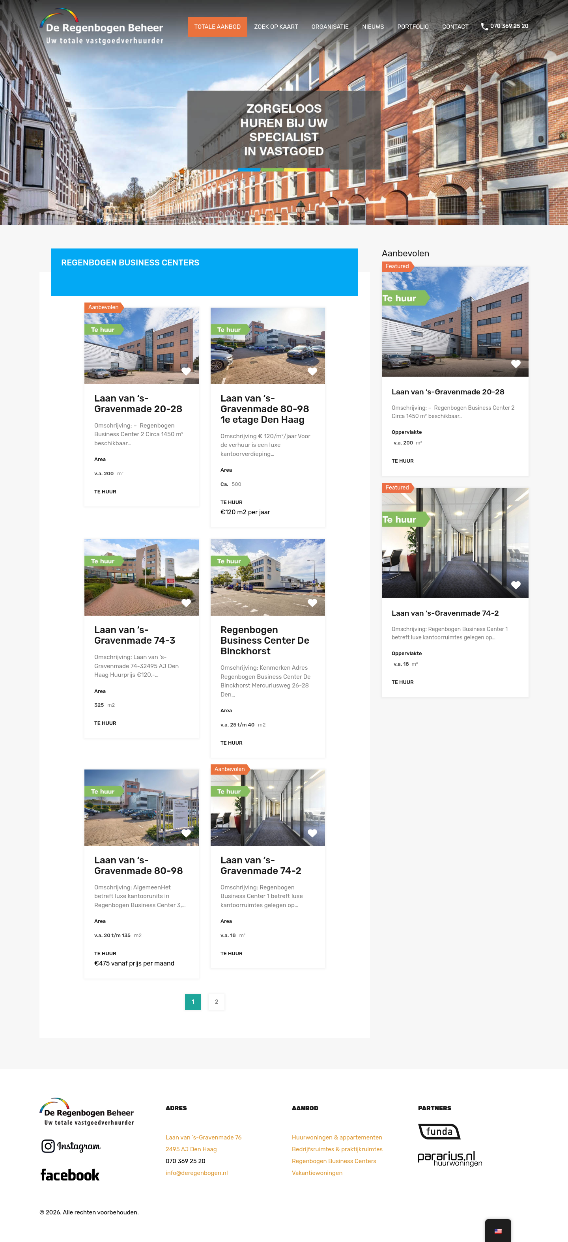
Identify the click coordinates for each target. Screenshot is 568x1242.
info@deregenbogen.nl (197, 1173)
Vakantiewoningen (317, 1173)
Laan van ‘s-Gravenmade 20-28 (138, 404)
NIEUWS (373, 26)
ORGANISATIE (330, 26)
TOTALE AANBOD (217, 26)
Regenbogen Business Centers (334, 1161)
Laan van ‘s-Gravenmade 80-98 (138, 865)
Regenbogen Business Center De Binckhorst (264, 640)
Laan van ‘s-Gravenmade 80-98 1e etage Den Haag (264, 409)
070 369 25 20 (509, 26)
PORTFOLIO (413, 26)
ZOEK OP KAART (276, 26)
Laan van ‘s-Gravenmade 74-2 (260, 865)
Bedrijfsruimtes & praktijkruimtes (337, 1149)
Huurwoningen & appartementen (337, 1137)
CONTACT (455, 26)
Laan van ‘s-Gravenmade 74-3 (135, 635)
